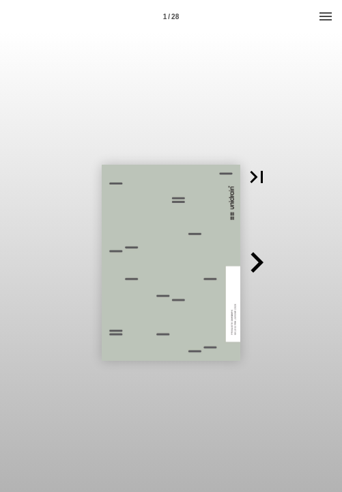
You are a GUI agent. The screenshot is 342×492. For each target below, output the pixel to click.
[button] (256, 177)
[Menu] (325, 16)
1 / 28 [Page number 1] (171, 16)
